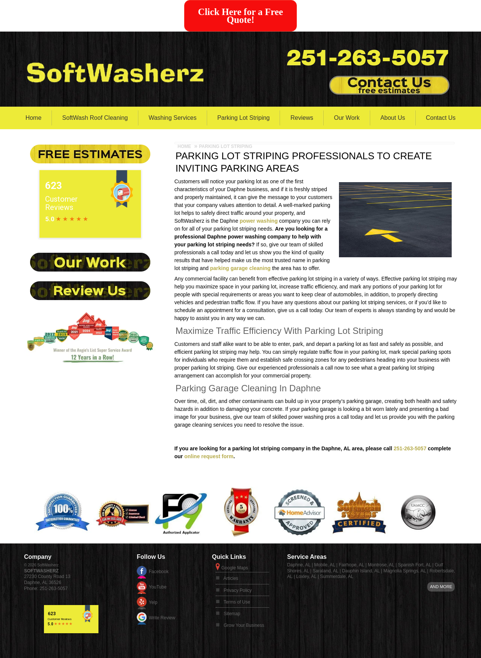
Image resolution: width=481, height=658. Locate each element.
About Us (392, 118)
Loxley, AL (306, 576)
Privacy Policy (238, 590)
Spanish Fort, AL (414, 564)
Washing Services (172, 118)
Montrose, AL (381, 564)
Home (34, 118)
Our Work (347, 118)
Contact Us (440, 118)
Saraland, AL (325, 570)
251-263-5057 (409, 448)
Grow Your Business (244, 625)
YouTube (157, 587)
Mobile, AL (324, 564)
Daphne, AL (298, 564)
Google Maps (234, 567)
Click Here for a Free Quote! (240, 16)
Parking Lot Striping (243, 118)
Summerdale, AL (337, 576)
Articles (231, 578)
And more (441, 586)
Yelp (153, 602)
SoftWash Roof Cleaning (95, 118)
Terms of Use (237, 602)
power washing (259, 221)
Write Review (162, 617)
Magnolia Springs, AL (404, 570)
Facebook (159, 571)
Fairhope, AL (351, 564)
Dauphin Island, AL (361, 570)
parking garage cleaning (240, 268)
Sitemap (232, 613)
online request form (208, 456)
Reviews (301, 118)
